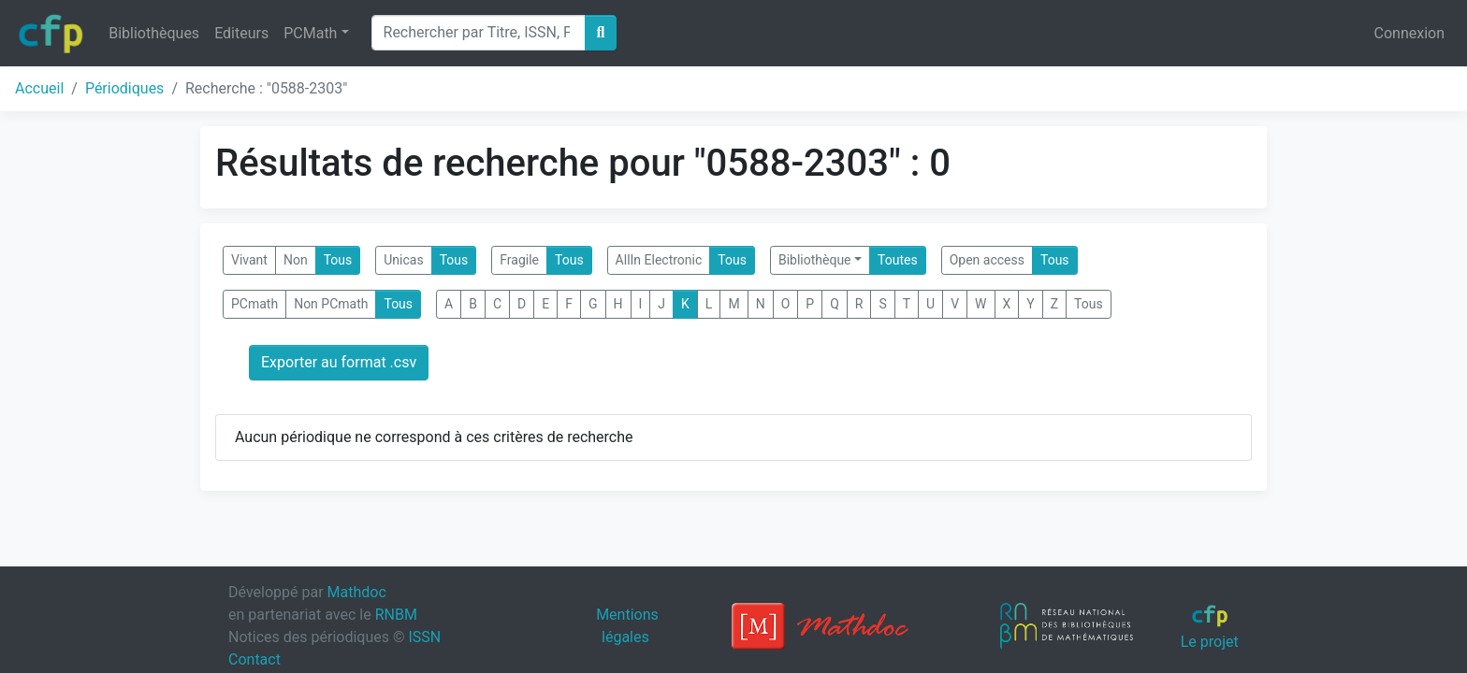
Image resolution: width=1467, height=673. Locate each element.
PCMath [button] (310, 33)
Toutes (898, 259)
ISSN (424, 637)
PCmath (254, 303)
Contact (254, 659)
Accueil (39, 88)
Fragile (519, 259)
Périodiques (124, 88)
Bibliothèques (154, 33)
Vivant (249, 259)
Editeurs (241, 33)
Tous (338, 259)
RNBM (396, 614)
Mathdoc (356, 592)
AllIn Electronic (659, 259)
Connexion (1409, 33)
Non (295, 259)
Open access (987, 259)
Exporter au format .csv (338, 362)
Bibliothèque (814, 259)
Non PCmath (331, 303)
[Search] (478, 32)
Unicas (403, 259)
